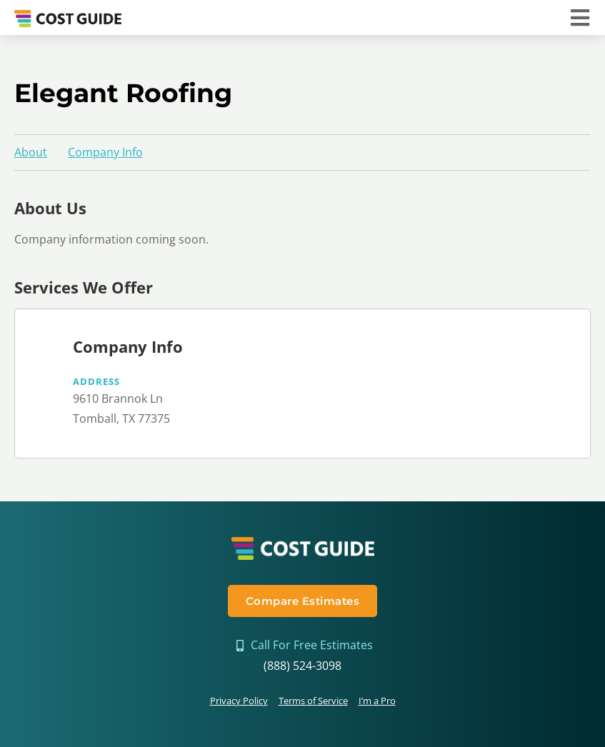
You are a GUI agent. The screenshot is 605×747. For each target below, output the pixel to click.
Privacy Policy (239, 700)
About (30, 152)
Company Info (105, 152)
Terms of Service (313, 700)
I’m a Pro (377, 700)
